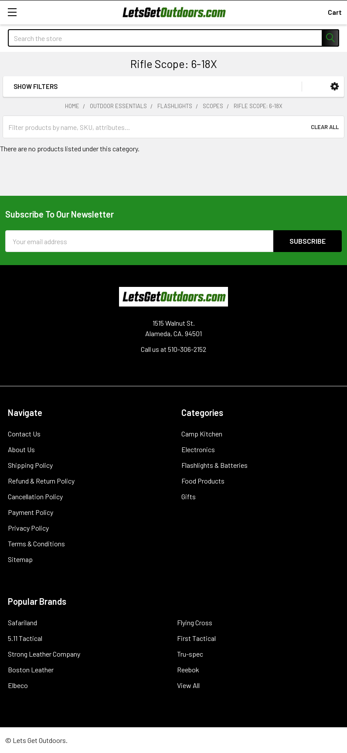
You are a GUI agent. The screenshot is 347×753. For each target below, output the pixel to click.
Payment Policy (30, 512)
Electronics (198, 449)
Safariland (22, 622)
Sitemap (20, 559)
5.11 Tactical (25, 638)
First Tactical (196, 638)
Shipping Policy (30, 465)
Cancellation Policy (35, 496)
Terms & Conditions (36, 543)
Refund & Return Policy (41, 481)
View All (188, 685)
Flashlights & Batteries (214, 465)
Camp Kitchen (201, 433)
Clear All (325, 126)
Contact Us (24, 433)
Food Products (203, 481)
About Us (21, 449)
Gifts (188, 496)
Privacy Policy (28, 528)
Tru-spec (190, 654)
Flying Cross (194, 622)
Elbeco (18, 685)
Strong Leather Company (44, 654)
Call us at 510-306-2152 (173, 349)
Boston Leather (31, 669)
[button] (334, 86)
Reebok (188, 669)
